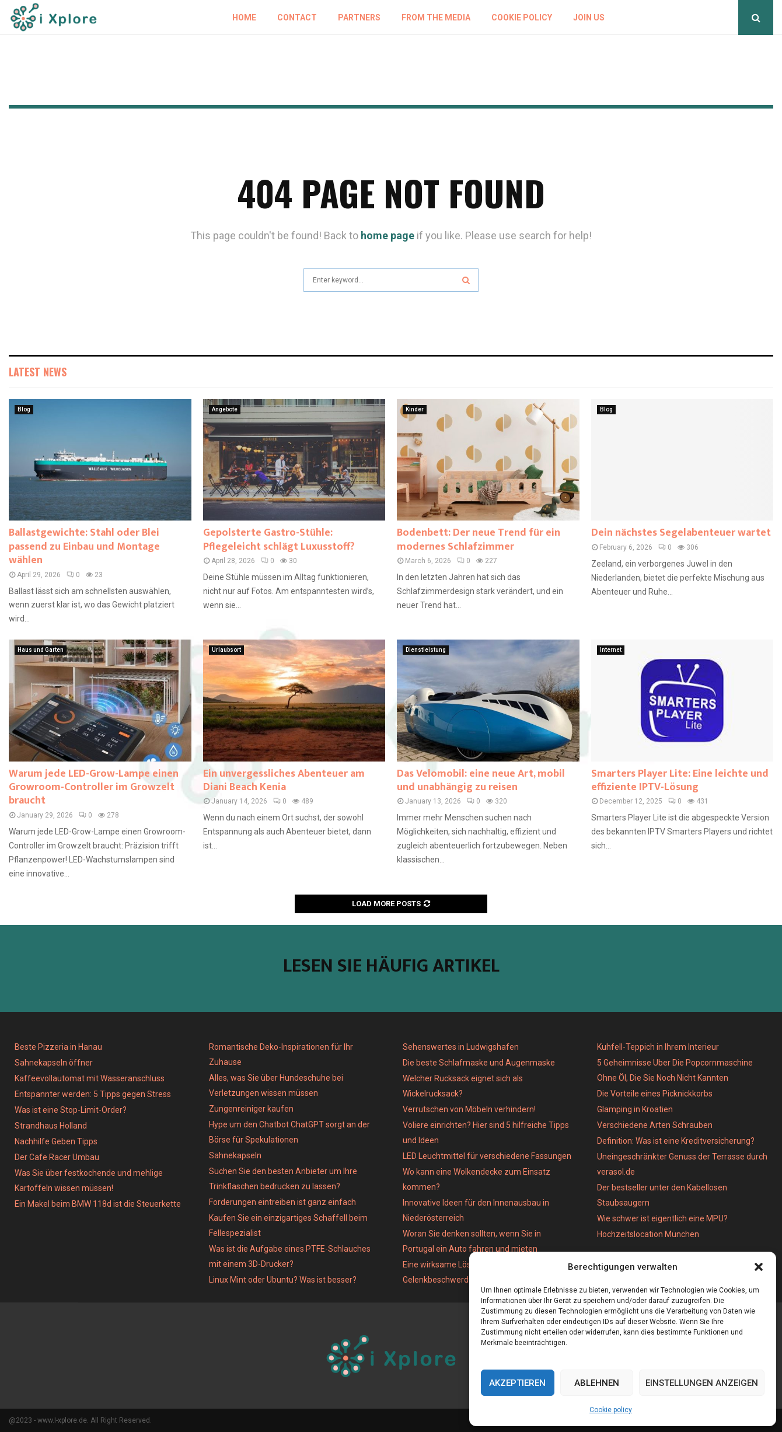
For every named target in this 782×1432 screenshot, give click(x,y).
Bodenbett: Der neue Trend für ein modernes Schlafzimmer (478, 539)
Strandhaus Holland (51, 1125)
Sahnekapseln (235, 1155)
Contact (297, 17)
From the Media (436, 17)
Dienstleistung (426, 650)
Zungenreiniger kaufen (251, 1108)
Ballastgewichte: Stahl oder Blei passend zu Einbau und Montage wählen (84, 546)
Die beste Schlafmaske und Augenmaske (479, 1062)
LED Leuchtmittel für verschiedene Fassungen (487, 1156)
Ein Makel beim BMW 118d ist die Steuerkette (98, 1204)
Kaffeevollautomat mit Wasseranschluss (90, 1078)
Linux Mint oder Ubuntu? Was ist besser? (283, 1279)
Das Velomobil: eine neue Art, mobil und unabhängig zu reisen (481, 780)
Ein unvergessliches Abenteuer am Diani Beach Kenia (284, 780)
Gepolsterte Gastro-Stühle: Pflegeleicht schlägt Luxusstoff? (279, 539)
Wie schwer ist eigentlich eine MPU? (662, 1218)
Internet (611, 650)
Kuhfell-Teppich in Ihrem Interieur (658, 1047)
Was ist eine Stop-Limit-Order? (71, 1110)
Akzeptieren (517, 1383)
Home (244, 17)
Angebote (225, 409)
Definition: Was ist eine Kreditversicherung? (676, 1140)
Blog (24, 409)
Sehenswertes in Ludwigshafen (461, 1047)
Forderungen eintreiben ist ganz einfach (282, 1202)
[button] (758, 1267)
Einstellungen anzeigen (701, 1383)
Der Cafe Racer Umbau (57, 1157)
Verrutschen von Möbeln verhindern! (469, 1109)
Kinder (415, 409)
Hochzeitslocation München (648, 1234)
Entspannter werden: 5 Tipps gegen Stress (93, 1094)
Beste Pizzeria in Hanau (58, 1047)
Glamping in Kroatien (635, 1109)
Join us (589, 17)
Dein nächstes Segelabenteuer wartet (681, 533)
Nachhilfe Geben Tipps (56, 1141)
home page (387, 235)
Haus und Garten (41, 650)
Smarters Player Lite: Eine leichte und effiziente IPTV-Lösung (680, 780)
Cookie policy (610, 1410)
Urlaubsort (226, 650)
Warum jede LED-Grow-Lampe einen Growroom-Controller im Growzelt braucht (94, 787)
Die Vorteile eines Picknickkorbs (655, 1093)
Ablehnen (596, 1383)
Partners (359, 17)
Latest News (38, 371)
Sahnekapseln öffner (54, 1062)
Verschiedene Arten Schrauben (655, 1125)
